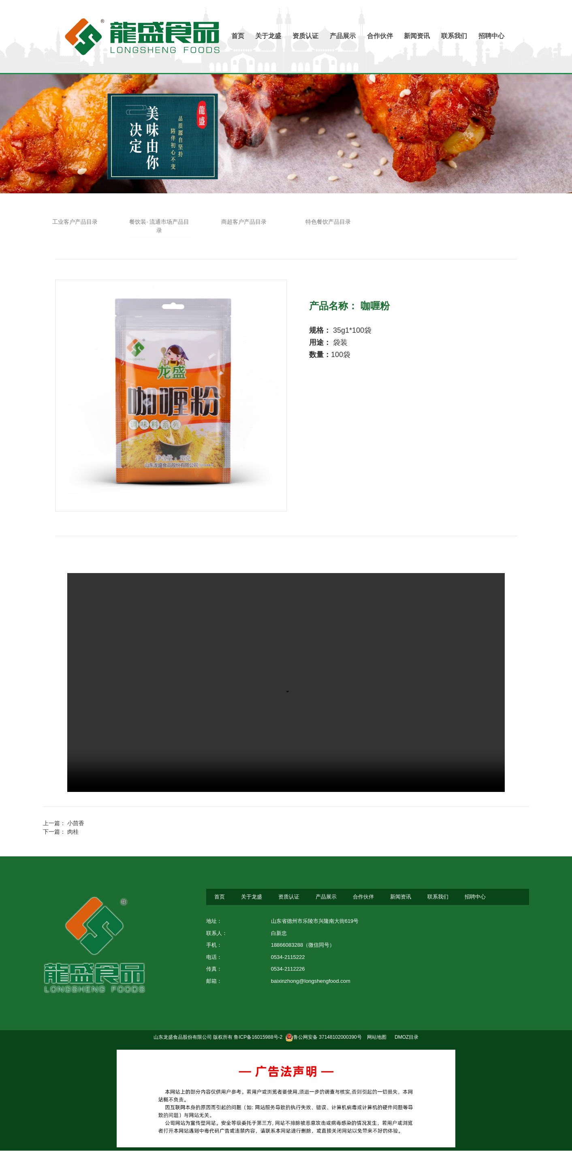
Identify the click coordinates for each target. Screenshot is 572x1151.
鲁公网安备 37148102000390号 (323, 1038)
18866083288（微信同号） (303, 946)
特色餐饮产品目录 (328, 222)
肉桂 (73, 832)
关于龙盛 (268, 35)
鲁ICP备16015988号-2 (258, 1038)
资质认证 (305, 35)
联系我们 (454, 35)
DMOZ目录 (406, 1038)
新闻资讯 (417, 35)
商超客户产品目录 (244, 222)
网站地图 (376, 1038)
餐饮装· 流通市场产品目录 (160, 226)
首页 (237, 35)
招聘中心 (492, 35)
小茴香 (75, 824)
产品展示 (343, 35)
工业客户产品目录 (75, 222)
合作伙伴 (380, 35)
